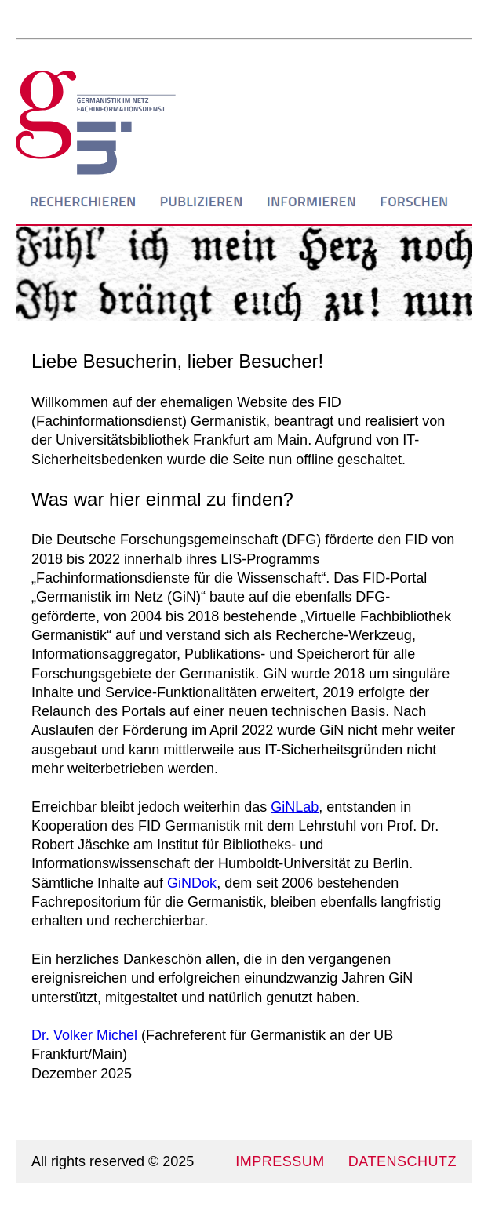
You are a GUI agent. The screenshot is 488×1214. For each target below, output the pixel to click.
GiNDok (192, 883)
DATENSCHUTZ (402, 1161)
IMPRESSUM (280, 1161)
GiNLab (295, 807)
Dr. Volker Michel (84, 1035)
